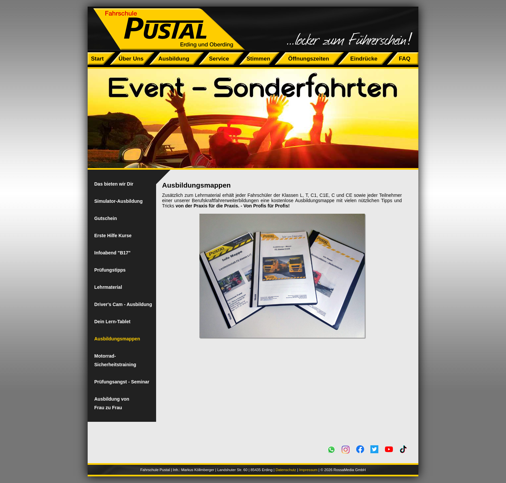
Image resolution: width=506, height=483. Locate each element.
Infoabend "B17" (112, 252)
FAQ (404, 59)
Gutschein (105, 218)
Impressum (308, 470)
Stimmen (258, 59)
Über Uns (131, 59)
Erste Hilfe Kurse (113, 235)
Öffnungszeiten (308, 59)
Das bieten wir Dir (113, 184)
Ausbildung (173, 59)
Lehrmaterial (108, 287)
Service (219, 59)
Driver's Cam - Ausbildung (123, 304)
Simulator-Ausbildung (118, 201)
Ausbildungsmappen (117, 338)
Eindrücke (363, 59)
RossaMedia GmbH (349, 470)
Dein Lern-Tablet (112, 321)
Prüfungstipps (110, 270)
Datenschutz (285, 470)
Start (97, 59)
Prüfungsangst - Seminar (121, 381)
